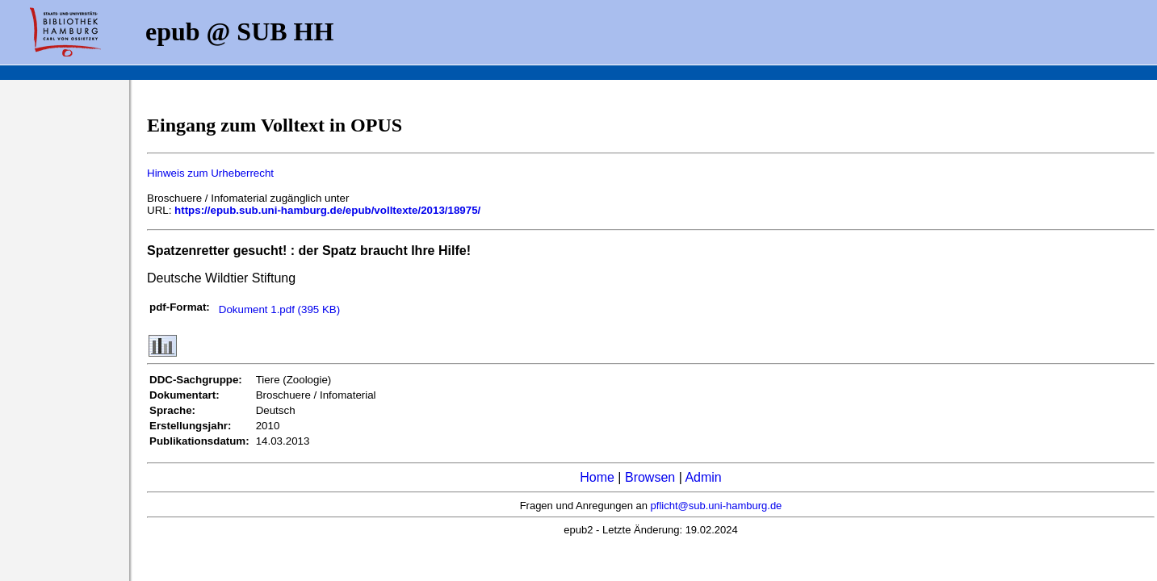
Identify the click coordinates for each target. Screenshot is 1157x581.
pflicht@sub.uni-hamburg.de (716, 505)
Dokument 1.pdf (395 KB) (279, 309)
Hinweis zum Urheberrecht (210, 173)
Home (597, 477)
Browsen (650, 477)
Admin (703, 477)
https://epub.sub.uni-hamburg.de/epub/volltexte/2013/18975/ (327, 210)
